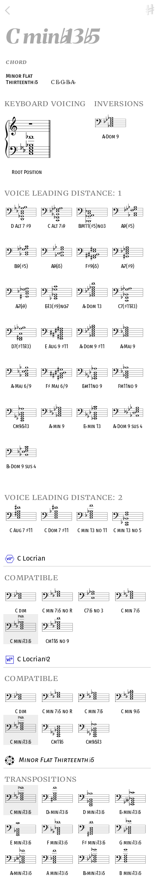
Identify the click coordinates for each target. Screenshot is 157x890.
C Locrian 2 (33, 660)
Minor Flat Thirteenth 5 (55, 760)
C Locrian (31, 559)
